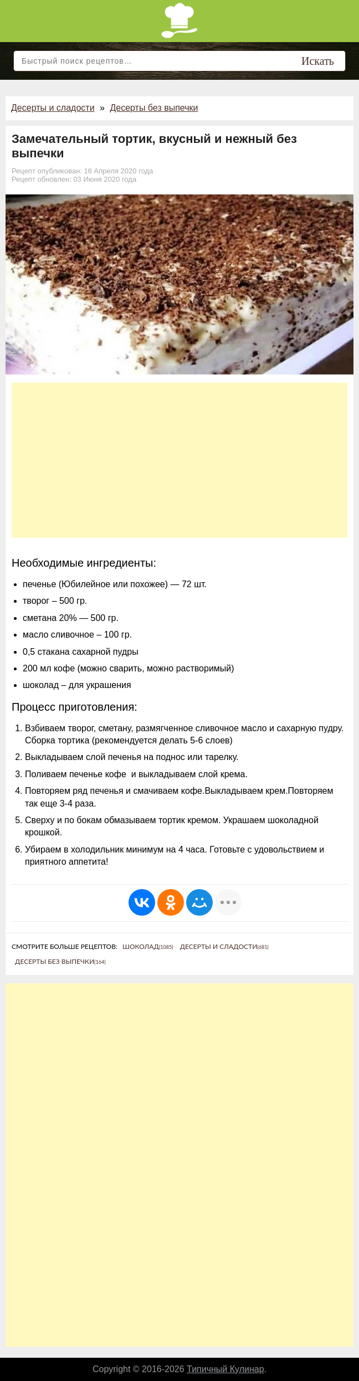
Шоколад (147, 946)
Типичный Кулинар (225, 1369)
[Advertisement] (179, 460)
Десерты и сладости (53, 107)
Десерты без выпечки (154, 107)
